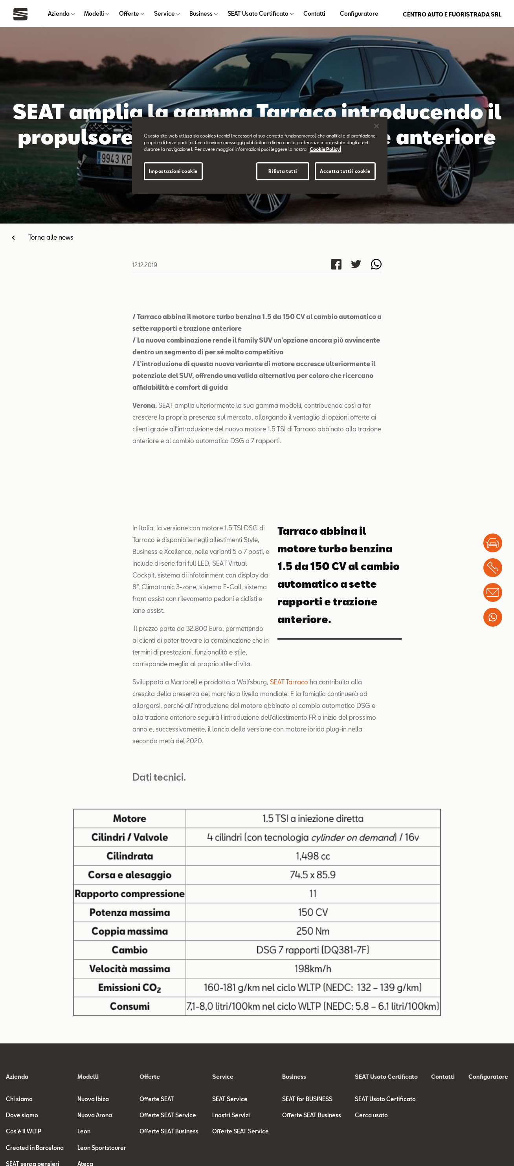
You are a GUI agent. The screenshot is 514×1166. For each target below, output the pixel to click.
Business (201, 14)
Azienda (59, 14)
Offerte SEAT (157, 1100)
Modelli (94, 14)
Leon (83, 1132)
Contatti (314, 14)
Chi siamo (19, 1100)
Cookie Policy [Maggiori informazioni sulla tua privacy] (325, 149)
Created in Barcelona (35, 1149)
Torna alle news (50, 238)
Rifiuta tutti (282, 171)
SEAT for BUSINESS (307, 1100)
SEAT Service (230, 1100)
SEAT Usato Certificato (258, 14)
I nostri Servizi (231, 1116)
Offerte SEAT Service (168, 1116)
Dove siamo (22, 1116)
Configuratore (359, 14)
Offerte (129, 14)
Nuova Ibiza (93, 1100)
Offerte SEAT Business (169, 1132)
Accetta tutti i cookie (345, 171)
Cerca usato (371, 1116)
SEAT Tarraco (289, 683)
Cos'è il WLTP (23, 1132)
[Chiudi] (376, 126)
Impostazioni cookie (173, 171)
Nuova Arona (94, 1116)
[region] (259, 155)
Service (164, 14)
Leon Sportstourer (101, 1149)
